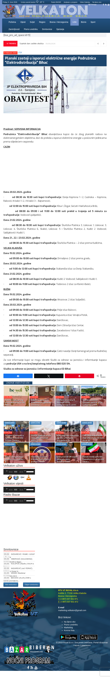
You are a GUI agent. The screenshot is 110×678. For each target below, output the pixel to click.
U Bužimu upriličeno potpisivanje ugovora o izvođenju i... (41, 402)
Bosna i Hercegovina (59, 22)
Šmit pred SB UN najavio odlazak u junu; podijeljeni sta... (67, 459)
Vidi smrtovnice (11, 585)
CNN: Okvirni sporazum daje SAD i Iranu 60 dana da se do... (93, 438)
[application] (19, 472)
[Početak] (7, 471)
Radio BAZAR (56, 2)
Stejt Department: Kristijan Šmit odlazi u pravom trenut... (41, 459)
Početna (12, 22)
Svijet (32, 22)
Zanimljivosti (14, 29)
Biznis (83, 22)
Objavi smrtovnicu (31, 585)
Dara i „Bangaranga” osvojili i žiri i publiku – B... (15, 459)
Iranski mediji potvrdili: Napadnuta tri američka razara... (93, 459)
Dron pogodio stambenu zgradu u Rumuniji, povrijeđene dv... (68, 438)
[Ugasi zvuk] (25, 471)
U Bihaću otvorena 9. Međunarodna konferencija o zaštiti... (67, 402)
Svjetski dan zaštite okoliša (32, 43)
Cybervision (85, 645)
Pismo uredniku (31, 29)
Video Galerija (85, 2)
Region (42, 22)
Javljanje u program (70, 2)
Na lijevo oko (96, 2)
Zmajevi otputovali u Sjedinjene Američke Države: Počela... (14, 438)
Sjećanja (60, 29)
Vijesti (22, 22)
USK (74, 22)
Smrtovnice (47, 29)
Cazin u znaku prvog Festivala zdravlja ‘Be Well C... (15, 402)
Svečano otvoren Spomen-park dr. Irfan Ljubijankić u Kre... (92, 402)
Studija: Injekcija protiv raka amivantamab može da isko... (41, 438)
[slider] (15, 471)
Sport (93, 22)
